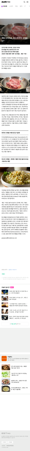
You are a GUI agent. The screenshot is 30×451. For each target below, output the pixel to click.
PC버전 (4, 442)
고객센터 (10, 442)
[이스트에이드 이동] (6, 433)
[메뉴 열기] (27, 2)
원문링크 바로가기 (13, 269)
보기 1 (15, 324)
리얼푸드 (10, 357)
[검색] (24, 2)
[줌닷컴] (4, 2)
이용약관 (3, 445)
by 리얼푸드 (4, 35)
